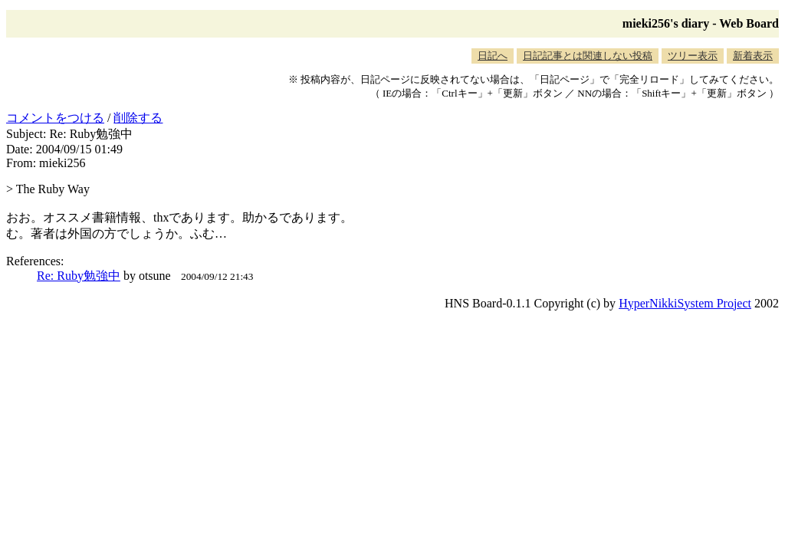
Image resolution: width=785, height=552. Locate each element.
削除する (138, 117)
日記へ (492, 55)
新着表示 (753, 55)
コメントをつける (55, 117)
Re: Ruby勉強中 (78, 275)
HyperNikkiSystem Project (685, 303)
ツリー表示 (693, 55)
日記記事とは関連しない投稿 (587, 55)
